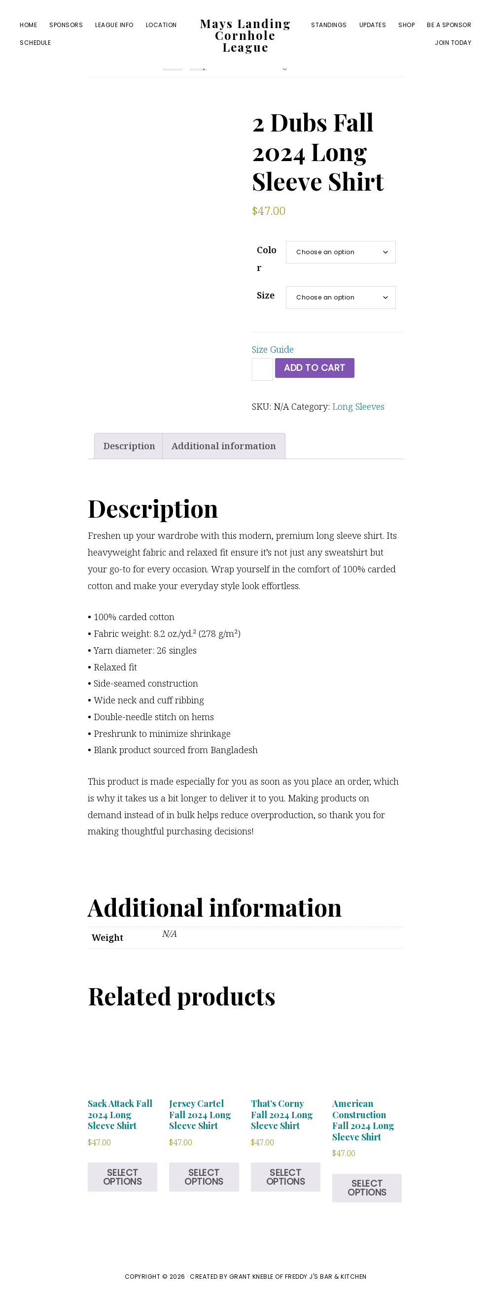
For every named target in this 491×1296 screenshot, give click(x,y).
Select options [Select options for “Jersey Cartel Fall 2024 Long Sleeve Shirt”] (204, 1177)
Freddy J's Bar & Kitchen (326, 1276)
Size (266, 295)
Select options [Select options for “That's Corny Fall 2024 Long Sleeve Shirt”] (286, 1177)
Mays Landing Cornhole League (245, 35)
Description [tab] (129, 446)
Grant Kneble (251, 1276)
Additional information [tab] (224, 446)
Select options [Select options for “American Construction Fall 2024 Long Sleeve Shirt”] (367, 1187)
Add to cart (315, 368)
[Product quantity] (263, 369)
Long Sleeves (358, 406)
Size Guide (273, 349)
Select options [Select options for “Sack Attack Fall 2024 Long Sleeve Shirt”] (122, 1177)
